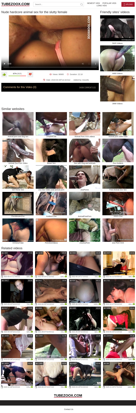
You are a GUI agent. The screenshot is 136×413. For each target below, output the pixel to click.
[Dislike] (30, 74)
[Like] (4, 74)
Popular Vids (109, 3)
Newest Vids (93, 3)
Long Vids (102, 6)
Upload (128, 4)
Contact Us (68, 409)
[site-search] (81, 4)
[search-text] (58, 4)
